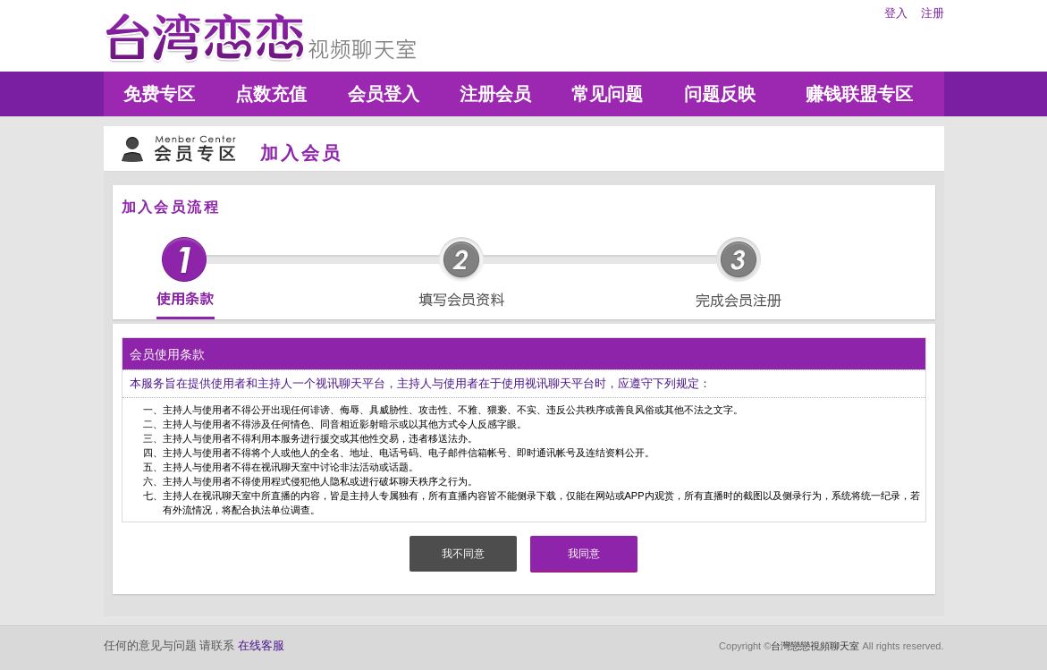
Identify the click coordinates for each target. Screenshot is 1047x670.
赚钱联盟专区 (859, 94)
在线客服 (261, 645)
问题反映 (720, 94)
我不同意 (463, 553)
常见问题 (607, 94)
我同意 (584, 553)
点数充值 (271, 94)
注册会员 (495, 94)
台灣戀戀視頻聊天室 (815, 645)
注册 (932, 13)
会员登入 (383, 94)
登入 (896, 13)
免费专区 (159, 94)
